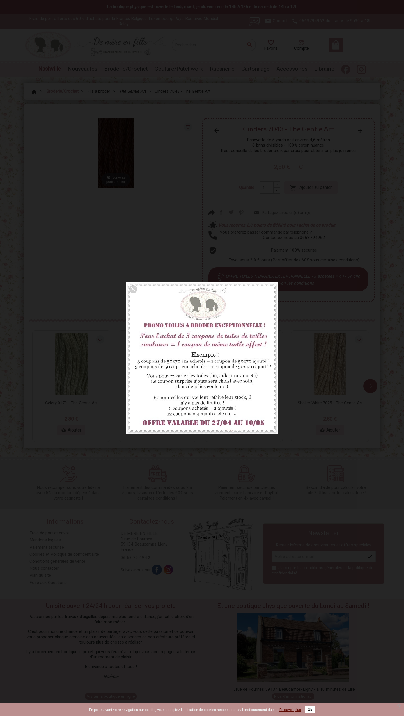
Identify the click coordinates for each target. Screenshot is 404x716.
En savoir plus (290, 710)
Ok (310, 710)
